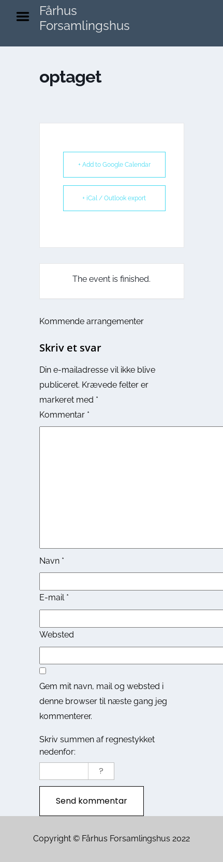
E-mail (54, 597)
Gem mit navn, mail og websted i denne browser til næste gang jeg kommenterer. (103, 701)
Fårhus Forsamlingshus (84, 18)
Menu (26, 16)
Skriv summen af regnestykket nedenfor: (97, 746)
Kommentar (64, 415)
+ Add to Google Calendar (114, 164)
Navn (51, 561)
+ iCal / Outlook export (114, 198)
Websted (56, 635)
